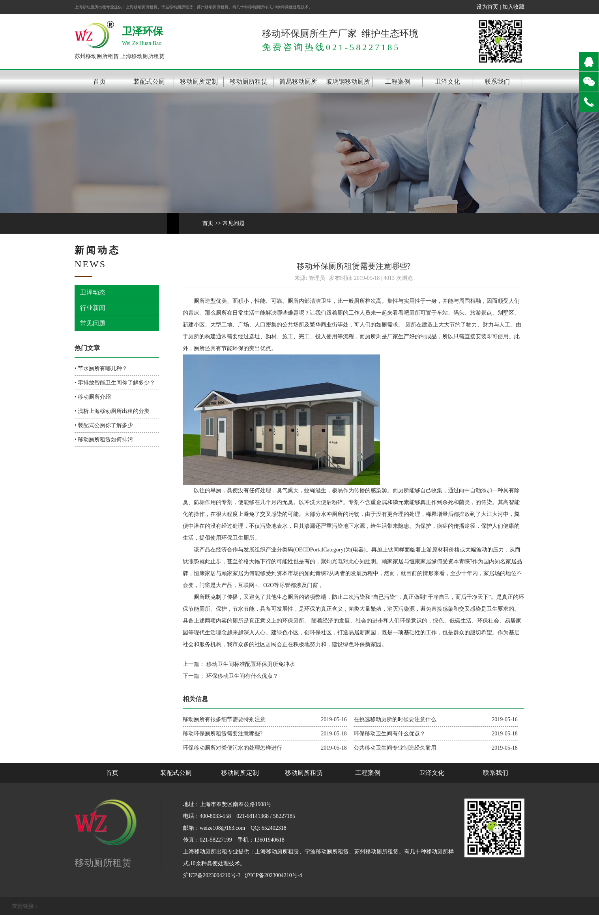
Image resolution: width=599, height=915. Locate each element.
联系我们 (497, 81)
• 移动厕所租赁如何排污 (104, 439)
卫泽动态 (92, 292)
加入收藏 (513, 7)
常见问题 (234, 223)
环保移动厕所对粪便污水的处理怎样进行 (232, 748)
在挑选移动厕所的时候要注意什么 (395, 719)
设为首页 (487, 7)
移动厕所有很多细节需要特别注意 (224, 719)
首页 (99, 81)
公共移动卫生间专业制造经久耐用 (395, 748)
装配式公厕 (149, 81)
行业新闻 (92, 307)
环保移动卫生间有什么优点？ (241, 676)
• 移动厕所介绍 (93, 397)
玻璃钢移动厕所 (348, 81)
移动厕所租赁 (249, 81)
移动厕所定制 (199, 81)
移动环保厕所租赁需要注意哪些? (222, 734)
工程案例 (397, 81)
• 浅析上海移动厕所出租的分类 (112, 411)
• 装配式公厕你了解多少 (104, 425)
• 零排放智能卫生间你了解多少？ (115, 383)
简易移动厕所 (298, 81)
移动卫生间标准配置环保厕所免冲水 (250, 664)
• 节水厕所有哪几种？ (101, 368)
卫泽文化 (447, 81)
